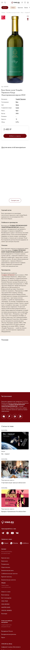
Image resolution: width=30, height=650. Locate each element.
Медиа (13, 7)
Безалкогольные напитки (8, 580)
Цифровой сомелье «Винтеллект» (11, 647)
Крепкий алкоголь (6, 577)
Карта (3, 637)
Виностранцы (5, 595)
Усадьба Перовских (21, 99)
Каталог (5, 7)
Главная (3, 12)
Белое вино (4, 561)
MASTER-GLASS (5, 607)
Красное (20, 7)
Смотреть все (15, 200)
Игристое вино (5, 567)
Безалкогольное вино (7, 570)
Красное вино (5, 558)
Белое (26, 7)
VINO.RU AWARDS (6, 610)
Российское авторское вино (13, 12)
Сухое (17, 108)
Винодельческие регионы (8, 634)
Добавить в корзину (15, 136)
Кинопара (4, 613)
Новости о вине (5, 592)
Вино (22, 12)
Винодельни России (7, 631)
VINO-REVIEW (5, 604)
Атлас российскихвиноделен (6, 621)
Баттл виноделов (6, 598)
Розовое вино (5, 564)
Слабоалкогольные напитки (9, 573)
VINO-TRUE (4, 601)
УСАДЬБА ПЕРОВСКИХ (8, 275)
